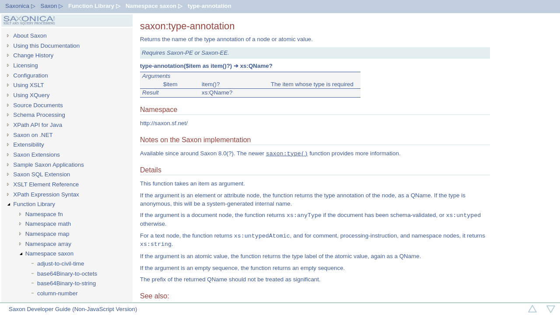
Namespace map (47, 234)
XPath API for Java (37, 125)
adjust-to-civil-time (60, 263)
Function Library (34, 204)
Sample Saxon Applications (48, 164)
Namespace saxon (49, 253)
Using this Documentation (46, 45)
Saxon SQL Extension (41, 174)
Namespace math (48, 223)
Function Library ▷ (94, 6)
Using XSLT (28, 85)
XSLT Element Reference (46, 184)
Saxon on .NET (32, 135)
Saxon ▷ (52, 6)
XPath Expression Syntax (46, 194)
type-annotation (209, 6)
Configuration (30, 75)
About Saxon (29, 35)
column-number (57, 293)
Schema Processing (39, 115)
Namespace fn (44, 214)
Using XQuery (31, 95)
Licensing (25, 65)
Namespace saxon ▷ (154, 6)
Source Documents (38, 105)
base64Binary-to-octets (67, 273)
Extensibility (28, 144)
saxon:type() (287, 154)
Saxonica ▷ (20, 6)
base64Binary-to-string (66, 283)
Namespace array (48, 244)
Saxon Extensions (36, 154)
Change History (33, 55)
